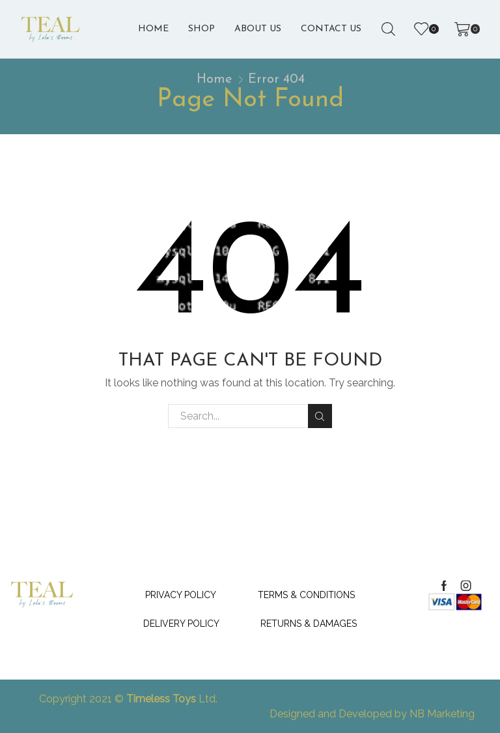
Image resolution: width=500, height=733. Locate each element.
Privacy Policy (180, 595)
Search (320, 416)
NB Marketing (442, 714)
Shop (201, 29)
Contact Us (331, 29)
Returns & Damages (308, 623)
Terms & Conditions (306, 595)
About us (257, 29)
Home (153, 29)
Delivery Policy (181, 623)
